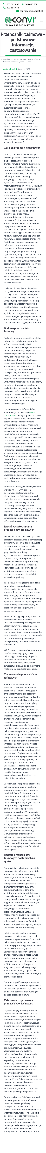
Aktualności (18, 59)
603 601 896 (11, 4)
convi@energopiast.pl (29, 10)
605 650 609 (29, 4)
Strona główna (6, 59)
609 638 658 (11, 7)
